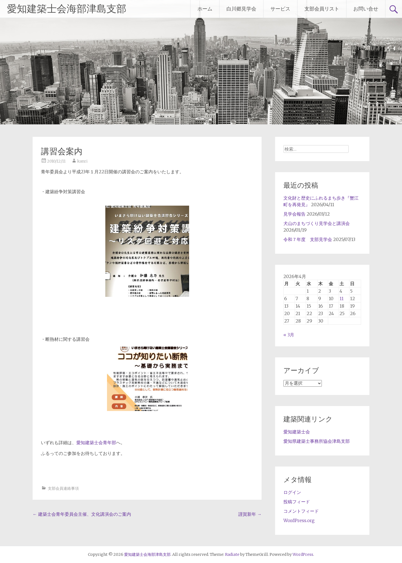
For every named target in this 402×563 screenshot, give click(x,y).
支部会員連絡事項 (63, 488)
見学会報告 (294, 214)
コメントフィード (301, 511)
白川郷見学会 (241, 9)
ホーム (204, 9)
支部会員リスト (321, 9)
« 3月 (288, 334)
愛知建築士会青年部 (96, 442)
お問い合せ (365, 9)
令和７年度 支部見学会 (307, 239)
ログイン (292, 492)
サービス (280, 9)
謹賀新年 (250, 514)
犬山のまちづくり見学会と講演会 (316, 223)
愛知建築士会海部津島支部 (66, 9)
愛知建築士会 (296, 431)
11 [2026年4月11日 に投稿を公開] (342, 298)
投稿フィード (296, 501)
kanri (82, 161)
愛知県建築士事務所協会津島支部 (316, 441)
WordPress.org (299, 520)
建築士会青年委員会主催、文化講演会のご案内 (82, 514)
